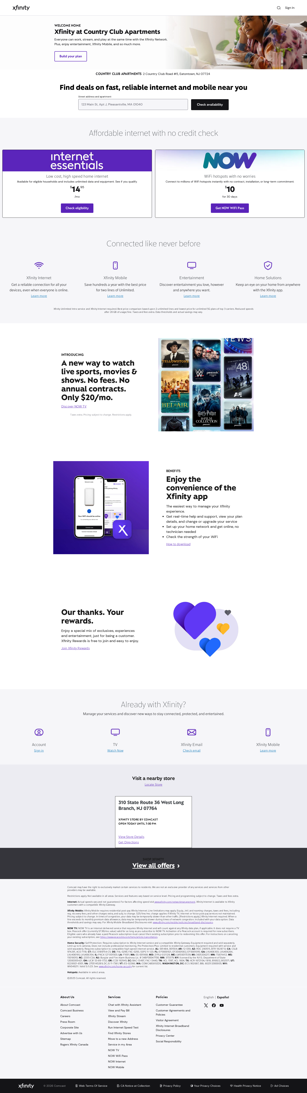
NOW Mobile (116, 1067)
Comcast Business (72, 1010)
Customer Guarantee (169, 1005)
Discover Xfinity (118, 1022)
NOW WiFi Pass (118, 1056)
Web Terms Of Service (91, 1086)
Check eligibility (77, 208)
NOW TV (113, 1050)
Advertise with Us (71, 1033)
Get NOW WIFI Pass (230, 208)
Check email (191, 750)
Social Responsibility (168, 1041)
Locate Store (154, 784)
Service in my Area (120, 1044)
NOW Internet (117, 1061)
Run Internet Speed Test (123, 1027)
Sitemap (65, 1039)
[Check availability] (210, 104)
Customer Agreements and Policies (173, 1012)
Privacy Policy (170, 1086)
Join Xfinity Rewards (75, 648)
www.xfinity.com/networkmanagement (174, 902)
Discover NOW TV (74, 406)
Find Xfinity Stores (119, 1033)
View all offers (153, 865)
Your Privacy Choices (205, 1086)
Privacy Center (165, 1035)
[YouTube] (221, 1005)
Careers (65, 1016)
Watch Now (115, 750)
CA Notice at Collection (133, 1086)
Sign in (39, 750)
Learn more (39, 296)
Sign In (289, 8)
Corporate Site (69, 1027)
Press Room (67, 1022)
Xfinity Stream (117, 1016)
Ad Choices (279, 1086)
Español (223, 997)
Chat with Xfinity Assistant (124, 1005)
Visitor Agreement (167, 1020)
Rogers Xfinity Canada (74, 1044)
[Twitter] (206, 1005)
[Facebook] (213, 1005)
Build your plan (71, 56)
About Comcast (70, 1005)
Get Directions (128, 842)
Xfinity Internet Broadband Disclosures (172, 1028)
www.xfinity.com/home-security (115, 966)
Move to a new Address (123, 1039)
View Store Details (131, 837)
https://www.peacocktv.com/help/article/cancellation (129, 937)
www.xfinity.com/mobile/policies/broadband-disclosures (183, 922)
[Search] (279, 8)
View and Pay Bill (118, 1010)
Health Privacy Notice (245, 1086)
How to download (178, 544)
